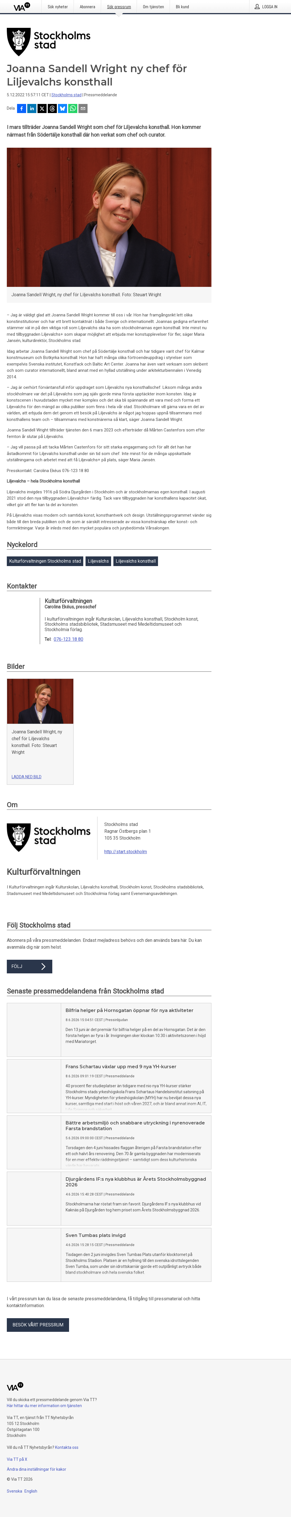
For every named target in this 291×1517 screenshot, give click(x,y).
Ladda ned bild (26, 777)
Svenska (14, 1491)
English (30, 1491)
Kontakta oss (66, 1447)
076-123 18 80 (68, 639)
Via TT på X (17, 1459)
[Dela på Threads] (52, 109)
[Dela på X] (42, 109)
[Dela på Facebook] (21, 109)
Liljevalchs (98, 561)
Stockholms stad (66, 95)
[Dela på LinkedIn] (31, 109)
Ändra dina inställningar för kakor (36, 1469)
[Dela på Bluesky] (62, 109)
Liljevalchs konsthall (136, 561)
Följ (29, 966)
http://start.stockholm (125, 851)
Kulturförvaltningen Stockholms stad (45, 561)
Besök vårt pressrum (38, 1325)
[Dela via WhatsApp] (72, 109)
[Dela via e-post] (83, 109)
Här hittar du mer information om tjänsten (44, 1405)
